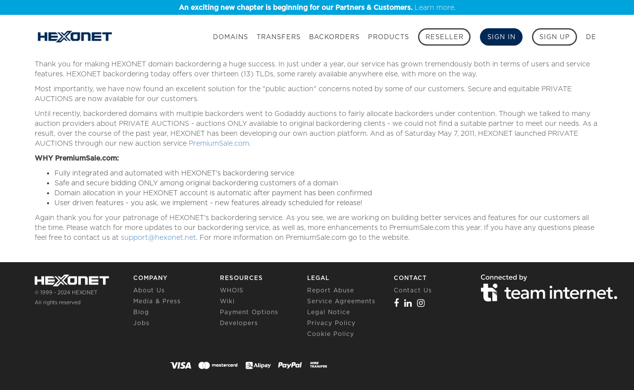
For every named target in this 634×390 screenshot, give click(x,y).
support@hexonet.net (158, 237)
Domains (230, 37)
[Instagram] (421, 303)
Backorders (334, 37)
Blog (141, 312)
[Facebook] (396, 303)
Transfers (279, 37)
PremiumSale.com (219, 143)
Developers (239, 323)
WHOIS (232, 290)
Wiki (227, 301)
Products (388, 37)
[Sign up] (554, 37)
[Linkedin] (408, 303)
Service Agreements (341, 301)
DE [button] (591, 37)
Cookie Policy (330, 333)
